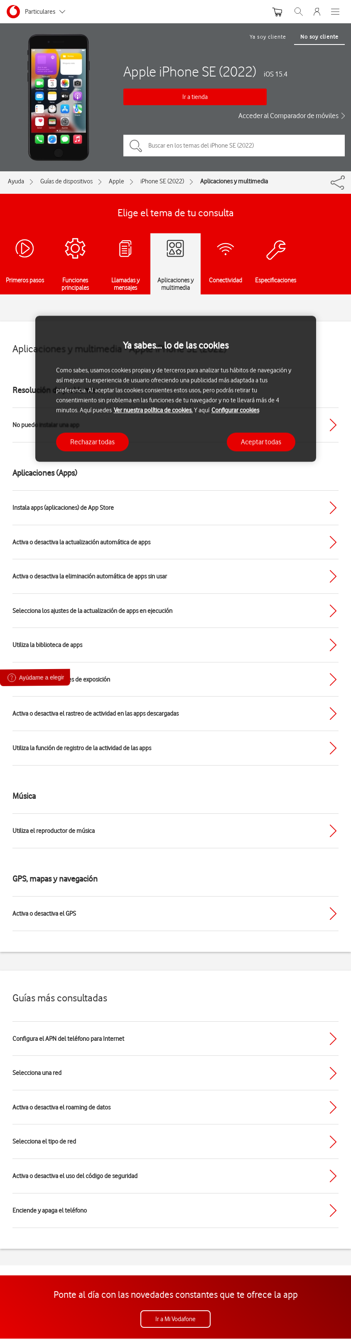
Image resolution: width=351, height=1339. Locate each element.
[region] (175, 389)
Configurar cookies (235, 410)
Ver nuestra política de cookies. (153, 410)
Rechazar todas (92, 441)
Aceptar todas (261, 441)
